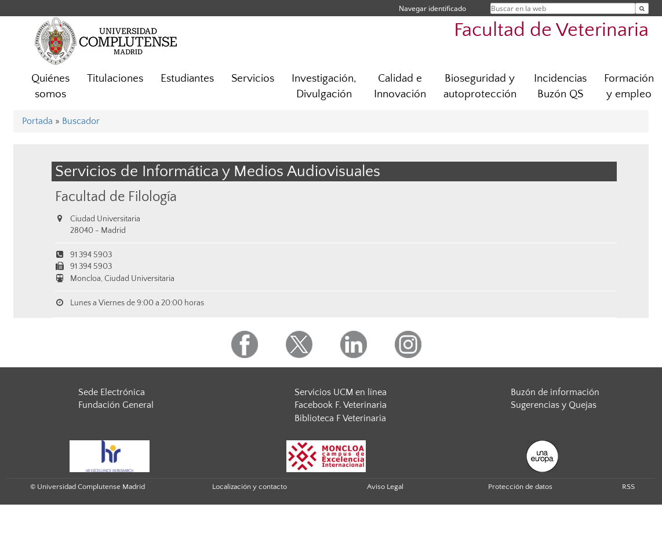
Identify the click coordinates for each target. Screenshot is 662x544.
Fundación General (116, 405)
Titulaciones (115, 78)
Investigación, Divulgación (324, 86)
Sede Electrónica (111, 392)
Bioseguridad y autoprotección (479, 86)
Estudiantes (187, 78)
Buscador (81, 121)
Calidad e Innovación (400, 86)
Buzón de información (555, 392)
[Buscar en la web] (642, 8)
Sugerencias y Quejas (553, 405)
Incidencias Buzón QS (560, 86)
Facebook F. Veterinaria (340, 405)
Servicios (252, 78)
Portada (37, 121)
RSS (628, 487)
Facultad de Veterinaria (551, 30)
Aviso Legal (385, 487)
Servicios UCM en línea (340, 392)
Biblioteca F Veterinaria (340, 418)
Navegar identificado (432, 8)
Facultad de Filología (116, 197)
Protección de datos (520, 487)
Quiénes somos (50, 86)
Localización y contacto (249, 487)
